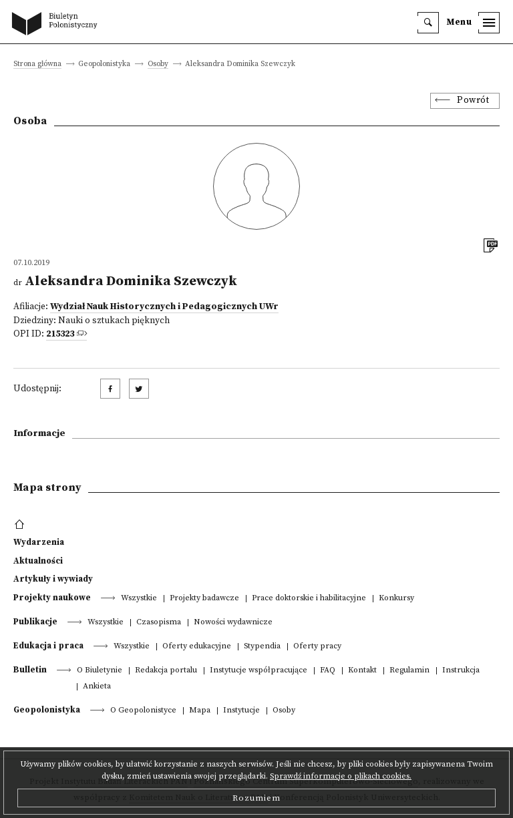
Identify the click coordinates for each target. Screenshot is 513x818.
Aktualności (38, 561)
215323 (60, 334)
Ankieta (97, 686)
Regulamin (409, 670)
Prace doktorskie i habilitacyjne (309, 598)
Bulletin (30, 669)
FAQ (327, 670)
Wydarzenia (38, 542)
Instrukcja (461, 670)
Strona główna (37, 64)
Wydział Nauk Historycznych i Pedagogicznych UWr (164, 307)
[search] (428, 22)
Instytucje (241, 710)
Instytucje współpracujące (258, 670)
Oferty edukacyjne (196, 646)
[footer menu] (21, 525)
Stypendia (262, 646)
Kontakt (362, 670)
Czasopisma (158, 622)
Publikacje (35, 621)
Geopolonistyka (46, 709)
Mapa (199, 710)
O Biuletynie (99, 670)
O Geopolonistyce (143, 710)
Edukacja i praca (48, 645)
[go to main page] (57, 24)
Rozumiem (256, 798)
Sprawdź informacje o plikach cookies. (340, 776)
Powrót (473, 100)
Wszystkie (139, 598)
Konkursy (396, 598)
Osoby (158, 64)
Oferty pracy (317, 646)
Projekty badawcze (204, 598)
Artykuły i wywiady (53, 579)
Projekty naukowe (52, 597)
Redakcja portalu (166, 670)
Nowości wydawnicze (233, 622)
